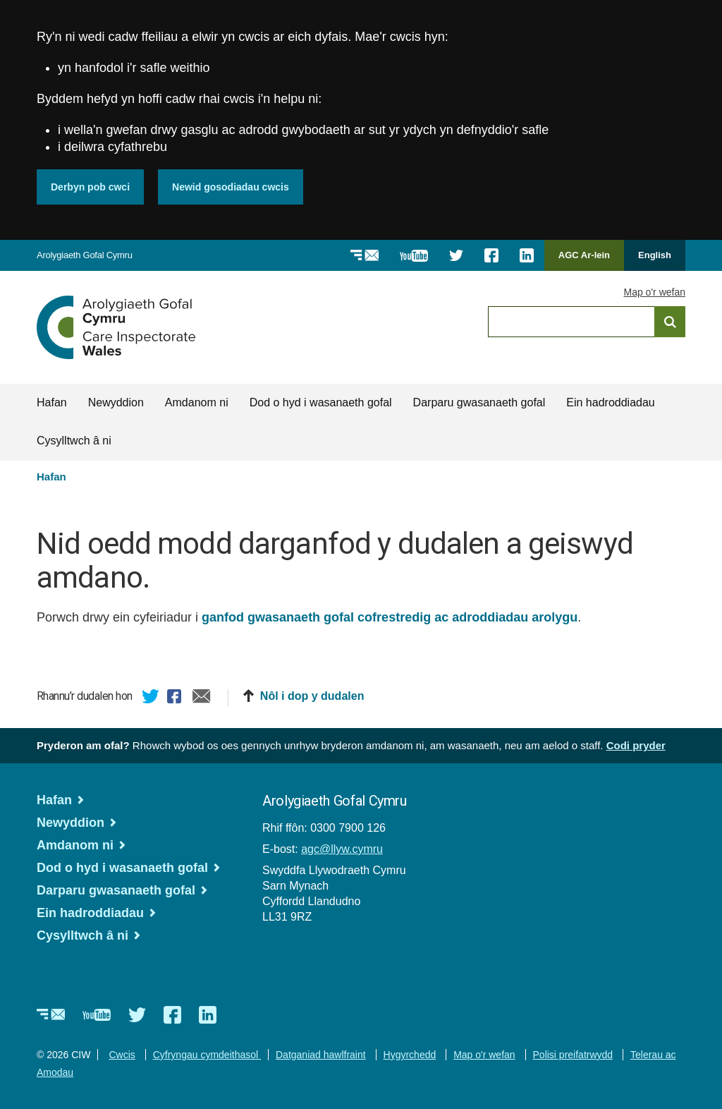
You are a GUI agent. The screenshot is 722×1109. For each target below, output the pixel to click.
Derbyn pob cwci (90, 187)
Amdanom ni (196, 402)
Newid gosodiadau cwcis (230, 187)
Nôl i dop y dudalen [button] (312, 696)
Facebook (176, 698)
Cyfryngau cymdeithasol (207, 1054)
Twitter (151, 698)
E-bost (201, 698)
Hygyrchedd (410, 1054)
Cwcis (122, 1054)
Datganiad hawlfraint (321, 1054)
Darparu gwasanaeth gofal (479, 402)
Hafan (52, 402)
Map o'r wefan (655, 292)
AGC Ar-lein (588, 260)
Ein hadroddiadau (610, 402)
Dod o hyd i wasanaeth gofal (321, 402)
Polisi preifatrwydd (573, 1054)
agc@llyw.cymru (342, 849)
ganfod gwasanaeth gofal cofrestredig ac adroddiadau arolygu (389, 617)
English (654, 255)
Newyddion (116, 402)
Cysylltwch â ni (74, 441)
